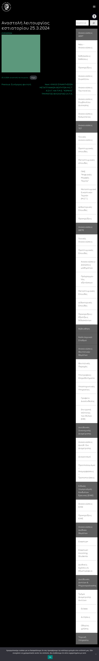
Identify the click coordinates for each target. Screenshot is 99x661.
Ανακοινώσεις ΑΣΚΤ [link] (85, 34)
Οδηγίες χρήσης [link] (85, 627)
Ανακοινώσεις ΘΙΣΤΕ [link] (85, 228)
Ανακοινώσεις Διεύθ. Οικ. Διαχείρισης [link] (85, 445)
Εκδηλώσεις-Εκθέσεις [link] (84, 57)
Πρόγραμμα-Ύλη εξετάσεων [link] (87, 279)
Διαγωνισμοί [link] (84, 456)
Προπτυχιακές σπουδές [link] (85, 150)
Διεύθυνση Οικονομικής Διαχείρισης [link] (84, 430)
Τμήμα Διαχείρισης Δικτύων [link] (84, 597)
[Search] (93, 23)
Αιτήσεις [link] (85, 617)
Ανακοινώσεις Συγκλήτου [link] (85, 77)
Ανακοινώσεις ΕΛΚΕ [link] (85, 505)
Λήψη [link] (33, 78)
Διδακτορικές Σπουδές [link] (85, 208)
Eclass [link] (84, 608)
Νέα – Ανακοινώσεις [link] (85, 46)
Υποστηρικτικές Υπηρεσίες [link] (86, 388)
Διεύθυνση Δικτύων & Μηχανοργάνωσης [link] (87, 582)
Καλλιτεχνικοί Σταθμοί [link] (85, 338)
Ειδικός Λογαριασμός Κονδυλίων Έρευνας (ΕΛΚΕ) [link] (85, 490)
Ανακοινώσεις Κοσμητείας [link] (85, 115)
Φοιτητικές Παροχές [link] (84, 365)
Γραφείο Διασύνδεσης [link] (87, 399)
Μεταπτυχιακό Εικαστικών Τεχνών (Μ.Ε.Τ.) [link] (88, 194)
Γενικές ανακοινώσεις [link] (85, 138)
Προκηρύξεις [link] (85, 67)
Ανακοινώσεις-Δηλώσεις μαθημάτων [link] (88, 264)
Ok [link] (50, 657)
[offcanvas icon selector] (94, 7)
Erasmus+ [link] (83, 541)
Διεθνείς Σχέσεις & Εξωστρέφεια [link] (85, 567)
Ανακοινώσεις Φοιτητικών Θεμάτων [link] (85, 351)
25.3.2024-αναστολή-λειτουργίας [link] (15, 78)
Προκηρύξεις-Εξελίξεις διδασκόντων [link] (85, 317)
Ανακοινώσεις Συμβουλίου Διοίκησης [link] (85, 102)
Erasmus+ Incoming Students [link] (83, 553)
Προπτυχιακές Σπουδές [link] (85, 251)
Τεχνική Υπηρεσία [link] (83, 638)
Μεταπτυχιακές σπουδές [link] (86, 161)
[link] (94, 16)
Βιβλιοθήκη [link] (84, 329)
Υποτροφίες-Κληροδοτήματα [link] (86, 376)
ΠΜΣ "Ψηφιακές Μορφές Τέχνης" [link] (86, 176)
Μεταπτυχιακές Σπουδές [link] (86, 292)
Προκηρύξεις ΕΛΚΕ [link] (85, 517)
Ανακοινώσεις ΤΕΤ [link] (85, 127)
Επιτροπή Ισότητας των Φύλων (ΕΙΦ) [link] (86, 414)
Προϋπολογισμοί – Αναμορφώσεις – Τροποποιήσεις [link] (86, 471)
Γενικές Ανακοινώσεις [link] (85, 240)
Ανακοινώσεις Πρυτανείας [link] (85, 89)
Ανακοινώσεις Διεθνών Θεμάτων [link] (85, 530)
